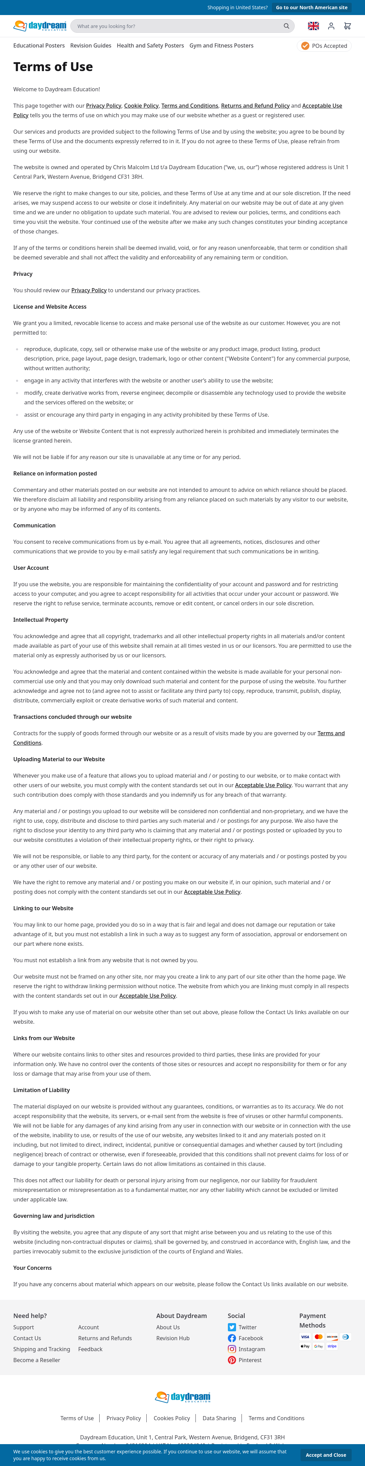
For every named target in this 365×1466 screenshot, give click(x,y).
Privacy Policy (103, 105)
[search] (286, 26)
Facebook (245, 1338)
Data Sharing (219, 1418)
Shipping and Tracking (41, 1349)
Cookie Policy (141, 105)
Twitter (242, 1327)
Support (23, 1327)
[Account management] (335, 26)
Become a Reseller (36, 1360)
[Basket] (348, 26)
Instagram (246, 1349)
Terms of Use (77, 1418)
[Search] (182, 26)
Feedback (90, 1349)
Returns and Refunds (105, 1338)
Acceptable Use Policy (263, 785)
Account (88, 1327)
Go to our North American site (312, 7)
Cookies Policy (172, 1418)
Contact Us (27, 1338)
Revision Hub (173, 1338)
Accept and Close (326, 1455)
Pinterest (245, 1360)
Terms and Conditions (189, 105)
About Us (168, 1327)
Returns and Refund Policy (255, 105)
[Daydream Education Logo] (182, 1396)
